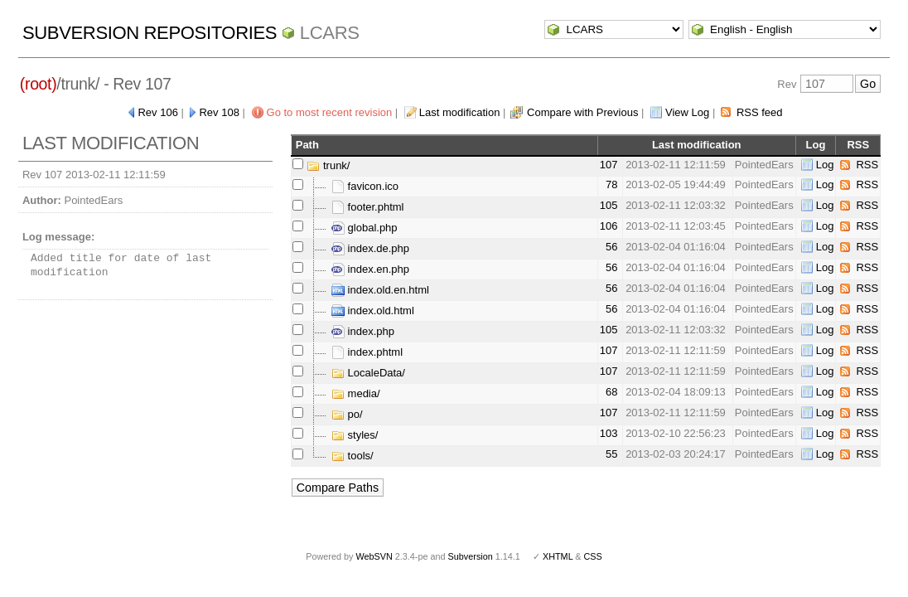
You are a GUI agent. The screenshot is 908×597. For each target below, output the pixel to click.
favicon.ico (364, 186)
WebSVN (373, 556)
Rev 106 (157, 112)
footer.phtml (367, 207)
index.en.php (370, 269)
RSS (867, 164)
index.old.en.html (380, 290)
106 (609, 226)
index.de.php (370, 248)
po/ (347, 414)
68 (611, 392)
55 (611, 454)
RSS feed (760, 112)
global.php (364, 227)
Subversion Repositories (149, 32)
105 (609, 205)
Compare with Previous (582, 112)
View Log (687, 112)
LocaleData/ (368, 372)
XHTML (557, 556)
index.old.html (372, 310)
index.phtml (367, 352)
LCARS (330, 32)
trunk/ (328, 165)
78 (611, 184)
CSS (593, 556)
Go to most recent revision (330, 112)
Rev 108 (219, 112)
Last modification (459, 112)
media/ (355, 393)
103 (609, 433)
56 (611, 246)
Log (825, 164)
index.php (362, 331)
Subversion (470, 556)
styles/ (354, 435)
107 (609, 164)
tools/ (352, 455)
